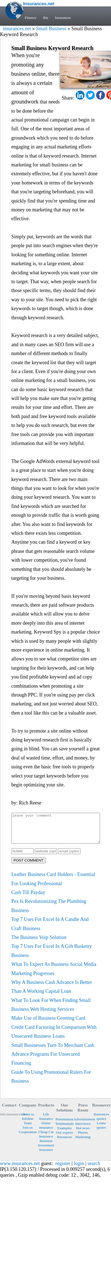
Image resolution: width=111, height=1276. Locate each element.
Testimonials (64, 1129)
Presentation (65, 1125)
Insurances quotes (101, 1122)
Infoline (27, 1124)
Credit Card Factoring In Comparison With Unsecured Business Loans (53, 1037)
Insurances (64, 18)
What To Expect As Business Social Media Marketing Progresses (53, 974)
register (62, 1169)
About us (27, 1120)
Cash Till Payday (28, 898)
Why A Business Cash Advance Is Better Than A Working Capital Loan (51, 992)
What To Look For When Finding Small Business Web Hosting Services (51, 1010)
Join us (28, 1133)
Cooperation (28, 1138)
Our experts (64, 1138)
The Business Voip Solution (38, 943)
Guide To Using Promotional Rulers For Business (51, 1082)
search (94, 1169)
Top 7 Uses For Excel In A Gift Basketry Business (51, 956)
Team (28, 1129)
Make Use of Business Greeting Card (48, 1024)
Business (46, 1147)
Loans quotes (101, 1131)
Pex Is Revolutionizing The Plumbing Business (48, 911)
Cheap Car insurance (46, 1140)
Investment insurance (46, 1153)
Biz (46, 18)
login (79, 1169)
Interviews (83, 1129)
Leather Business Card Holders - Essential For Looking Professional (53, 884)
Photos (83, 1138)
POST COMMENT (28, 866)
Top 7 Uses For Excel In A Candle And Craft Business (50, 929)
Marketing (83, 1143)
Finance (31, 18)
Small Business (51, 28)
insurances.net (17, 28)
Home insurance (46, 1131)
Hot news (83, 1134)
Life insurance (46, 1122)
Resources (64, 1143)
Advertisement (83, 1125)
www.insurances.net (20, 1169)
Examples (64, 1134)
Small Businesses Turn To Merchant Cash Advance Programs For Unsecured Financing (52, 1060)
